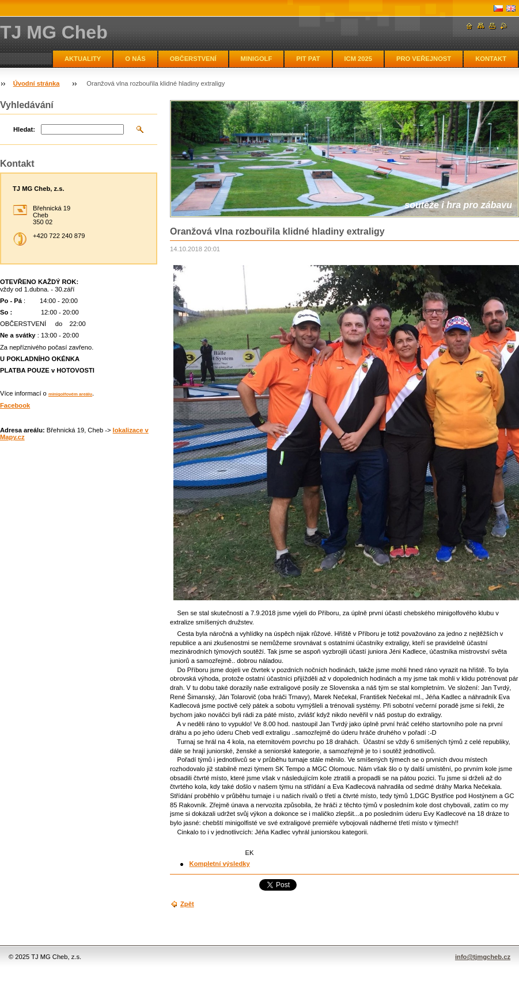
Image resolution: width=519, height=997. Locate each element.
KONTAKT (490, 58)
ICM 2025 (358, 58)
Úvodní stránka (36, 83)
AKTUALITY (83, 58)
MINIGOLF (256, 58)
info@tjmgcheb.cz (482, 956)
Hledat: (24, 129)
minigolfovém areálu (70, 394)
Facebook (15, 405)
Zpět (187, 903)
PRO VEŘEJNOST (423, 58)
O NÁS (135, 58)
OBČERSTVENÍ (193, 58)
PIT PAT (308, 58)
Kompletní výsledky (220, 863)
